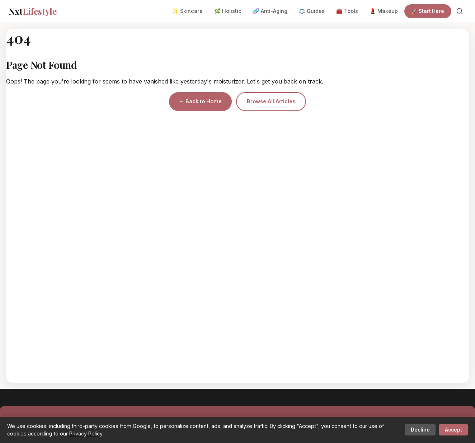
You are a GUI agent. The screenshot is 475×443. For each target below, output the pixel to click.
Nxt (33, 11)
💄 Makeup (384, 11)
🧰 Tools (347, 11)
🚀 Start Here (427, 11)
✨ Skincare (187, 11)
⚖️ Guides (312, 11)
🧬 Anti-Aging (270, 11)
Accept (453, 430)
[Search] (459, 11)
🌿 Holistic (227, 11)
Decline (420, 430)
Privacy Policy (85, 433)
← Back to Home (200, 101)
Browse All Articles (271, 101)
